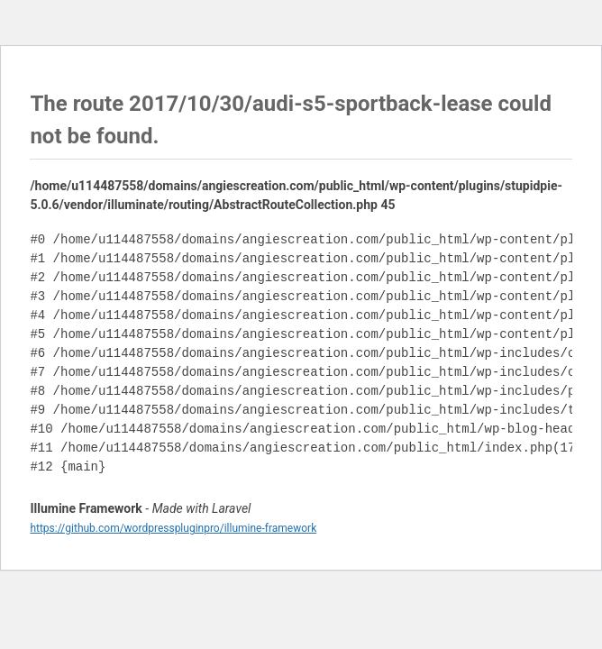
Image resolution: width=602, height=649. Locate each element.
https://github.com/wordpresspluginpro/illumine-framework (173, 528)
